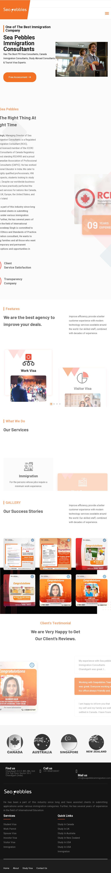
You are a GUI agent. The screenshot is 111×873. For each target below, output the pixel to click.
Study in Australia (66, 833)
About (16, 868)
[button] (51, 404)
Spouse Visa (9, 833)
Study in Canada (66, 824)
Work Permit (9, 828)
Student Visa (9, 824)
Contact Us (41, 868)
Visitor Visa (9, 842)
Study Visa (28, 868)
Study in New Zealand (69, 837)
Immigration (9, 847)
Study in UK (63, 828)
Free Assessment (18, 77)
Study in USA (64, 842)
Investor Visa (10, 837)
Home (6, 868)
